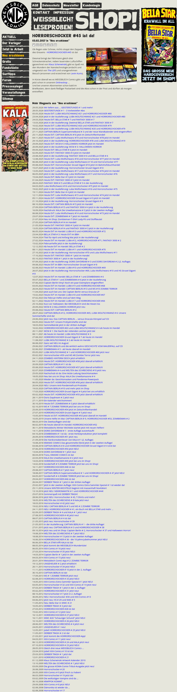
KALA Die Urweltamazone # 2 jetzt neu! (63, 457)
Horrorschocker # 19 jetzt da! (58, 675)
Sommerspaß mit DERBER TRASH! (61, 494)
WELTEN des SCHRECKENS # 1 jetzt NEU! (64, 663)
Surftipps (9, 74)
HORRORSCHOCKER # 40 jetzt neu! (61, 515)
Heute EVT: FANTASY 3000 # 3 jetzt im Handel (66, 225)
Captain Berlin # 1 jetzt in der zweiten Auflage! (67, 554)
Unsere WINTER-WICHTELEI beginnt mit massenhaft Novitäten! (75, 488)
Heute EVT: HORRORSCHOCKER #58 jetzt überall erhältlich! (73, 361)
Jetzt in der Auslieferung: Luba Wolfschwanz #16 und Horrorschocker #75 (80, 189)
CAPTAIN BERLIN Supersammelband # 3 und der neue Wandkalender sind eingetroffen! (88, 131)
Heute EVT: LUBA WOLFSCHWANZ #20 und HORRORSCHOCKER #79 (78, 125)
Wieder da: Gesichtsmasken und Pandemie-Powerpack (71, 379)
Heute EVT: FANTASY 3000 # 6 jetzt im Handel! (67, 152)
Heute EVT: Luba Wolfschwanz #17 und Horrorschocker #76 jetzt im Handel (81, 170)
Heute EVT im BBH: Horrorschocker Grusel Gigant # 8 (70, 264)
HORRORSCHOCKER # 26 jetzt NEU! (61, 621)
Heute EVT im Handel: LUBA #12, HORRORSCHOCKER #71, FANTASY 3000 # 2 (82, 240)
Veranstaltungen (13, 93)
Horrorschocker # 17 (54, 690)
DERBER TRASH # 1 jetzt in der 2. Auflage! (64, 587)
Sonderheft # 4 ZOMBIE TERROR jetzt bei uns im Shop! (71, 476)
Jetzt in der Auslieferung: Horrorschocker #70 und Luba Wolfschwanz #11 (80, 252)
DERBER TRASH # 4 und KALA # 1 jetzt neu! (65, 512)
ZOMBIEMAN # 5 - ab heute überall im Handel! (67, 349)
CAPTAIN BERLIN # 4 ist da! (57, 518)
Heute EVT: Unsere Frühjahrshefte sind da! (65, 321)
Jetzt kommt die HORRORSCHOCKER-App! (64, 636)
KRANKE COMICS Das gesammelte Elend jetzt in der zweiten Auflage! (78, 442)
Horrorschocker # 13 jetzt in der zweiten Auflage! (68, 536)
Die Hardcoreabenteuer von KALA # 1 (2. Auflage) (68, 439)
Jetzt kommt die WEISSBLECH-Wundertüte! (65, 545)
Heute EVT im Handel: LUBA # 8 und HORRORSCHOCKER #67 (74, 294)
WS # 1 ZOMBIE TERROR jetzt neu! (61, 575)
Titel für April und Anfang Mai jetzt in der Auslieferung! (71, 237)
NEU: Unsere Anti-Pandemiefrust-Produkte (65, 385)
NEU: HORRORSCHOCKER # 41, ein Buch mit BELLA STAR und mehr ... (78, 509)
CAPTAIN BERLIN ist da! (55, 572)
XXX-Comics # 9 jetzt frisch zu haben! (62, 672)
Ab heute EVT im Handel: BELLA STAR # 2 (64, 246)
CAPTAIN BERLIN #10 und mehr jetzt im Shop (66, 388)
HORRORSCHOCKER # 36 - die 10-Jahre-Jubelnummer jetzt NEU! (75, 539)
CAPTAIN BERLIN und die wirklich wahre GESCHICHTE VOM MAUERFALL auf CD (83, 346)
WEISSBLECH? (53, 18)
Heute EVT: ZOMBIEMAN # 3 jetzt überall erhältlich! (69, 403)
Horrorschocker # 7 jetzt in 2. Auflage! (63, 593)
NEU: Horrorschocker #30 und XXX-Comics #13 (67, 596)
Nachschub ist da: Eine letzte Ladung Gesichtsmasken (71, 373)
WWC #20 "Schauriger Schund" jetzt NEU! (64, 617)
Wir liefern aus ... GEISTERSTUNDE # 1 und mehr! (68, 107)
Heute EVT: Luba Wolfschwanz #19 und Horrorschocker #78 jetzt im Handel (81, 137)
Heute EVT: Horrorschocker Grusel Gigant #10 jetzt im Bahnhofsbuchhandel (82, 164)
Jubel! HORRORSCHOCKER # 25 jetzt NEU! (64, 630)
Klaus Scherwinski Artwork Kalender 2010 (64, 660)
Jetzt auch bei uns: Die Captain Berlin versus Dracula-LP (71, 291)
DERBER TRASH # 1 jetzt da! (57, 654)
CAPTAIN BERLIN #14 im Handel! (60, 222)
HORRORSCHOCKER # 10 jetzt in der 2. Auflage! (67, 569)
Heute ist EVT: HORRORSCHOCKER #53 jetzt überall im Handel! (75, 415)
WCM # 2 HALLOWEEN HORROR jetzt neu (64, 306)
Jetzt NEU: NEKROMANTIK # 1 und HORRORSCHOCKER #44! (73, 491)
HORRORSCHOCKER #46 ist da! (59, 479)
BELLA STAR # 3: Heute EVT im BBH (61, 234)
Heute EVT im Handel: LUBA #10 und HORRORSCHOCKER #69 (75, 267)
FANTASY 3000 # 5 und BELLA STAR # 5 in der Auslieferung (73, 183)
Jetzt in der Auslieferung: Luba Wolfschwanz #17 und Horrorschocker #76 (80, 173)
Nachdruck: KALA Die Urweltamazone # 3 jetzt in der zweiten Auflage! (78, 210)
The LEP (52, 70)
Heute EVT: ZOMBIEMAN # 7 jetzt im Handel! (66, 216)
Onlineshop (61, 82)
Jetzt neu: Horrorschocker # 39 (59, 521)
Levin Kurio (76, 73)
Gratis (6, 62)
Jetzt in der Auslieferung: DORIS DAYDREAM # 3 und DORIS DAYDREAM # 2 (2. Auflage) (87, 261)
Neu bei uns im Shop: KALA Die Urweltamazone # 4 (69, 376)
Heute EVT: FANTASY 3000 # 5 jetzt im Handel (66, 180)
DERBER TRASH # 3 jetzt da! (57, 605)
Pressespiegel (12, 86)
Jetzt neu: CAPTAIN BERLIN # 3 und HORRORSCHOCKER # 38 (74, 527)
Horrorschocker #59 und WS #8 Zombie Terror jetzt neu (72, 355)
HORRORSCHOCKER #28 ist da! (59, 608)
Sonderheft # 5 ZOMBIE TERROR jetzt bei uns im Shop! (71, 463)
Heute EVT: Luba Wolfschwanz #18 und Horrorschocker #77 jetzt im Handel (81, 158)
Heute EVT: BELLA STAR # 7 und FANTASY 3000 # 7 (69, 119)
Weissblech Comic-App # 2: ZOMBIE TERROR (66, 560)
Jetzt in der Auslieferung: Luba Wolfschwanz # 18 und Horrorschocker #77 (81, 161)
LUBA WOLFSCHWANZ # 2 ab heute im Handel (67, 340)
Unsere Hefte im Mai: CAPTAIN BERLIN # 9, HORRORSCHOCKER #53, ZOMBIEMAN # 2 (87, 418)
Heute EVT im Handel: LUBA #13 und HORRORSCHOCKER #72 (75, 231)
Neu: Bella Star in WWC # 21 (58, 602)
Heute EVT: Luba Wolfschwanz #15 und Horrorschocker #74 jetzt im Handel (81, 195)
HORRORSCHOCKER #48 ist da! (59, 466)
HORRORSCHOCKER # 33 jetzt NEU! (61, 578)
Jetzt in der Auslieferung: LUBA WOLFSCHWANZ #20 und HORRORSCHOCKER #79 (84, 128)
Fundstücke (10, 68)
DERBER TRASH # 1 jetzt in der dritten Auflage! (67, 482)
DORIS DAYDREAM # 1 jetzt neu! (60, 451)
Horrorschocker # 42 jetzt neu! (59, 503)
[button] (33, 45)
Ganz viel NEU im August (56, 343)
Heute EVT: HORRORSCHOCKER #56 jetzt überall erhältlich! (73, 382)
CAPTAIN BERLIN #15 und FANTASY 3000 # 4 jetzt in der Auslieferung (78, 207)
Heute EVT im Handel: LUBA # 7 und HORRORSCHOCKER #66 (74, 300)
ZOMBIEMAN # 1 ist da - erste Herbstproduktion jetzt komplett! (75, 433)
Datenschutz (51, 5)
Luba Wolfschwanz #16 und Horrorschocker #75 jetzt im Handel (76, 186)
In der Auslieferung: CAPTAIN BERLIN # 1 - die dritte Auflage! (74, 524)
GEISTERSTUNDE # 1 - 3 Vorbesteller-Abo (64, 110)
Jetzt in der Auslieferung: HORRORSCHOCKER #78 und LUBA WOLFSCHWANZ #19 (84, 140)
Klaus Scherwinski (57, 64)
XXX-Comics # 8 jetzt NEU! (57, 684)
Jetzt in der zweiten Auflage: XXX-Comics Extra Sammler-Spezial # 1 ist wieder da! (84, 485)
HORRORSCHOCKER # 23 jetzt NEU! (61, 645)
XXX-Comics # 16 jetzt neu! (57, 548)
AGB (35, 5)
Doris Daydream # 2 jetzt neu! (59, 397)
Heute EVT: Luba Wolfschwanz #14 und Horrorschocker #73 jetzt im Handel (81, 213)
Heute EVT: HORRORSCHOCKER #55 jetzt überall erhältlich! (73, 394)
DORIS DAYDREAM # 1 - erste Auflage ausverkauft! (69, 430)
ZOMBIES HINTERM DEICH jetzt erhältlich (64, 358)
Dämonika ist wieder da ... (57, 687)
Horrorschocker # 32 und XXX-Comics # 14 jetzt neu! (70, 584)
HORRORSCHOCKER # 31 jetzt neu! (61, 590)
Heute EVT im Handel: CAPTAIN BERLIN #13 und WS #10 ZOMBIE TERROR (80, 288)
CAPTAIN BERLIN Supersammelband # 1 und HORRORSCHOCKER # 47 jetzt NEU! (84, 472)
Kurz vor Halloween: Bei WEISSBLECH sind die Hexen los (72, 303)
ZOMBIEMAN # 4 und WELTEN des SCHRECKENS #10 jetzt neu (75, 370)
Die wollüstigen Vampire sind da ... (61, 678)
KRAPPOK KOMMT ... (54, 681)
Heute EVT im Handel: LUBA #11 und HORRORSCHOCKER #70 (75, 249)
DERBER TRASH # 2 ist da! (57, 633)
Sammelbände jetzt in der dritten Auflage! (65, 324)
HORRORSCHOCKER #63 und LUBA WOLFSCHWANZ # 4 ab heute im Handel (82, 328)
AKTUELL (9, 37)
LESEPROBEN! (53, 26)
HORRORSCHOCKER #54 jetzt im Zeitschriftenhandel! (70, 409)
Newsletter (71, 5)
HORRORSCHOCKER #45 (59, 52)
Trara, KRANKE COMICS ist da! (59, 454)
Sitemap (7, 99)
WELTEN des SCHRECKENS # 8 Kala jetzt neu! (66, 500)
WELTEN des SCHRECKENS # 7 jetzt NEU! (64, 533)
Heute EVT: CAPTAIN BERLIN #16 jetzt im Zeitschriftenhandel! (74, 134)
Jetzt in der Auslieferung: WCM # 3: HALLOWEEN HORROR (73, 146)
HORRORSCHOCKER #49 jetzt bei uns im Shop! (67, 460)
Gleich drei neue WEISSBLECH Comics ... (64, 648)
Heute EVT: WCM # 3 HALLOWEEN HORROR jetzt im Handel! (74, 143)
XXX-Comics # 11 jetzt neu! (57, 639)
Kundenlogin (91, 5)
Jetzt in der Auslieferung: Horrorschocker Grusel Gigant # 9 (73, 201)
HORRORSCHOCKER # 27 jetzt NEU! (61, 614)
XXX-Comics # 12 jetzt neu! (57, 611)
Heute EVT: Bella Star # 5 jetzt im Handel (64, 176)
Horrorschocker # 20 (54, 669)
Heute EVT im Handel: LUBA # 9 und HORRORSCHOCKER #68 (74, 285)
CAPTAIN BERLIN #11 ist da (57, 364)
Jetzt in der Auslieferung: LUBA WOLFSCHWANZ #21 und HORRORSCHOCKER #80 (84, 116)
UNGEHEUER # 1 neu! (54, 627)
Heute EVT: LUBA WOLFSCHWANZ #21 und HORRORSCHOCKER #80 (78, 113)
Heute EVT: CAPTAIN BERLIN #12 (60, 309)
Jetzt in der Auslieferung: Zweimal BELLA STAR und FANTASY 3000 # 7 (78, 122)
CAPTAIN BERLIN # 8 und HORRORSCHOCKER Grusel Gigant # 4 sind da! (80, 445)
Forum (6, 80)
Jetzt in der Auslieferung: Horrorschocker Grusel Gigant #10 (73, 167)
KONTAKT (41, 12)
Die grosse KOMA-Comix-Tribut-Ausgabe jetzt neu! (69, 666)
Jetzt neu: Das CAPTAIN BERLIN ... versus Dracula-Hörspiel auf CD (76, 318)
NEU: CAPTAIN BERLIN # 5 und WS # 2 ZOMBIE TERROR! (72, 506)
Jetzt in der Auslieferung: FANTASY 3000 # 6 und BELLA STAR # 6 (76, 155)
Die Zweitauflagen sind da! (57, 421)
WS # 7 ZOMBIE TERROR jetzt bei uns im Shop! (67, 406)
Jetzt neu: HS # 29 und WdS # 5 (59, 599)
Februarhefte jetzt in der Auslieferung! (63, 243)
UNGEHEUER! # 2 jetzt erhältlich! (60, 563)
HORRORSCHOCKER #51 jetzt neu (61, 436)
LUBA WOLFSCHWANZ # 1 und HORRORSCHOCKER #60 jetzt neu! (76, 352)
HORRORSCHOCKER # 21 (56, 657)
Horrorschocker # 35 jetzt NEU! (59, 551)
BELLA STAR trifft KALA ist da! (58, 542)
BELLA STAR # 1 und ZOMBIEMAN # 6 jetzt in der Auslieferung (75, 279)
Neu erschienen (13, 55)
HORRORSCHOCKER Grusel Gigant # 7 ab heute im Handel (73, 337)
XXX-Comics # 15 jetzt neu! (57, 557)
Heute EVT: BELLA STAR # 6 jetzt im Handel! (65, 149)
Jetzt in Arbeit (12, 49)
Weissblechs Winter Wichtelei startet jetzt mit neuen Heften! (74, 427)
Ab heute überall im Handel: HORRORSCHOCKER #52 (70, 424)
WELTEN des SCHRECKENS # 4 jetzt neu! (64, 624)
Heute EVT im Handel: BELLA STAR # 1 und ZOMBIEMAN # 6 (74, 276)
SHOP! (106, 19)
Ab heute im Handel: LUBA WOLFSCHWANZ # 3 (67, 334)
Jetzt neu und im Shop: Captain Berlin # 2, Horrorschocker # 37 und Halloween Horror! (87, 530)
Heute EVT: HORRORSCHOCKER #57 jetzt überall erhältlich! (73, 367)
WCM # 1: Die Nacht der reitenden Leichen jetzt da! (69, 331)
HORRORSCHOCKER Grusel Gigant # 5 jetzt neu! (68, 412)
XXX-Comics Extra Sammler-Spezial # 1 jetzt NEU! (68, 581)
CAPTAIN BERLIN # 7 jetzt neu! (59, 469)
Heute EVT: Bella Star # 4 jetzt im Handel (64, 192)
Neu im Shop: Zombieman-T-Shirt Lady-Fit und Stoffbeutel (73, 219)
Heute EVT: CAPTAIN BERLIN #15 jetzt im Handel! (68, 204)
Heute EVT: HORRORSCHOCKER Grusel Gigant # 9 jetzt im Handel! (77, 198)
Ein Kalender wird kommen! (58, 400)
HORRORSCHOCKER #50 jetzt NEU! (61, 448)
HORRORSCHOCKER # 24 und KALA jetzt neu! (66, 642)
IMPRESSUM (64, 12)
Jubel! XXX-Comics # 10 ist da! (58, 651)
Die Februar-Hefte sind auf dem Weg (62, 297)
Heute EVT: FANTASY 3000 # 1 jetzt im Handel (66, 255)
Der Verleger (11, 43)
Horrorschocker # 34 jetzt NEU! (59, 566)
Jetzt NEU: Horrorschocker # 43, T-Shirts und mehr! (69, 497)
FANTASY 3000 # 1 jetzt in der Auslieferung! (65, 258)
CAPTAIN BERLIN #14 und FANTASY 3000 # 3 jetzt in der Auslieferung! (78, 228)
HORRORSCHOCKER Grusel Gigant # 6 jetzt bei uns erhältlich (74, 391)
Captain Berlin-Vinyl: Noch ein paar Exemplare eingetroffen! (74, 282)
